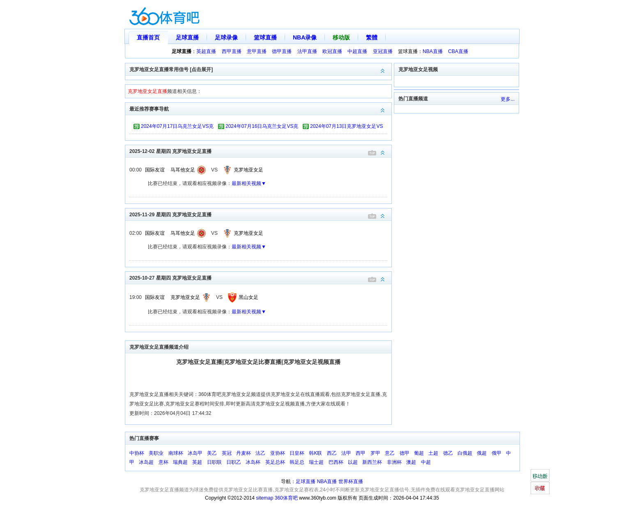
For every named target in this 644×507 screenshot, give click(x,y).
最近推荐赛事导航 (260, 108)
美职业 (156, 453)
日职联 (214, 462)
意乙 (390, 453)
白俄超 (465, 453)
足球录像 (226, 37)
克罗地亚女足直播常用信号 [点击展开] (260, 68)
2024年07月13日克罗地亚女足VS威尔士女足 (346, 127)
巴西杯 (336, 462)
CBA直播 (458, 51)
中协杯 (136, 453)
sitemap (264, 498)
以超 (353, 462)
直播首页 (148, 37)
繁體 (371, 37)
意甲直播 (257, 51)
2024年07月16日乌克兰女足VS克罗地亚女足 (261, 127)
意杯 (163, 462)
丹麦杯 (243, 453)
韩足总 (297, 462)
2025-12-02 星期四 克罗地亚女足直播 (260, 150)
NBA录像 (305, 37)
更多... (508, 99)
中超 (426, 462)
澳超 (411, 462)
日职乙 (233, 462)
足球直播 (187, 37)
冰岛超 (146, 462)
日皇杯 (297, 453)
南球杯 (175, 453)
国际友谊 (155, 170)
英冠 (227, 453)
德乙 (448, 453)
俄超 (482, 453)
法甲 (346, 453)
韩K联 (315, 453)
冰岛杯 (253, 462)
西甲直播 (232, 51)
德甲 (404, 453)
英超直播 (206, 51)
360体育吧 (286, 498)
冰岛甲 (195, 453)
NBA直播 (433, 51)
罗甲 (375, 453)
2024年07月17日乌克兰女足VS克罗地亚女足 (177, 127)
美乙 (212, 453)
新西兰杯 (372, 462)
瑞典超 (180, 462)
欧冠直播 (332, 51)
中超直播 (357, 51)
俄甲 (496, 453)
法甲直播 (307, 51)
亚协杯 (277, 453)
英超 (197, 462)
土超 (433, 453)
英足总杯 (275, 462)
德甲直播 (282, 51)
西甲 (361, 453)
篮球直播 (265, 37)
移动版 (341, 37)
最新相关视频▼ (249, 183)
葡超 (419, 453)
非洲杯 (394, 462)
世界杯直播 (350, 481)
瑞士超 (316, 462)
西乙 (332, 453)
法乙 (260, 453)
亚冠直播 (383, 51)
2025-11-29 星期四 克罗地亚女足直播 (260, 214)
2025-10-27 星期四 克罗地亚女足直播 (260, 277)
